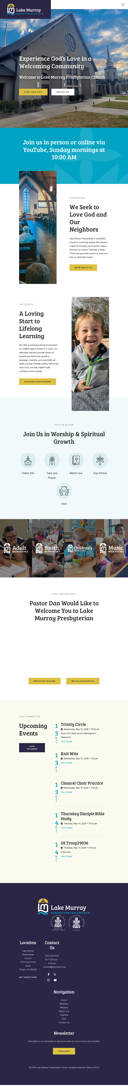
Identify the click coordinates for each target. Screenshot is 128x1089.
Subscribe (64, 1055)
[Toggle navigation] (123, 4)
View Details (66, 745)
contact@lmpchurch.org (54, 971)
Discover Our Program (37, 382)
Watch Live (63, 92)
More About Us (83, 268)
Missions (64, 1011)
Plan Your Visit (33, 92)
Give (64, 1022)
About (64, 1004)
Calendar (64, 1019)
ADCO (96, 1071)
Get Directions (28, 981)
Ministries (64, 1007)
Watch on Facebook (82, 685)
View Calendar (32, 751)
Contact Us (64, 1026)
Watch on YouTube (44, 685)
